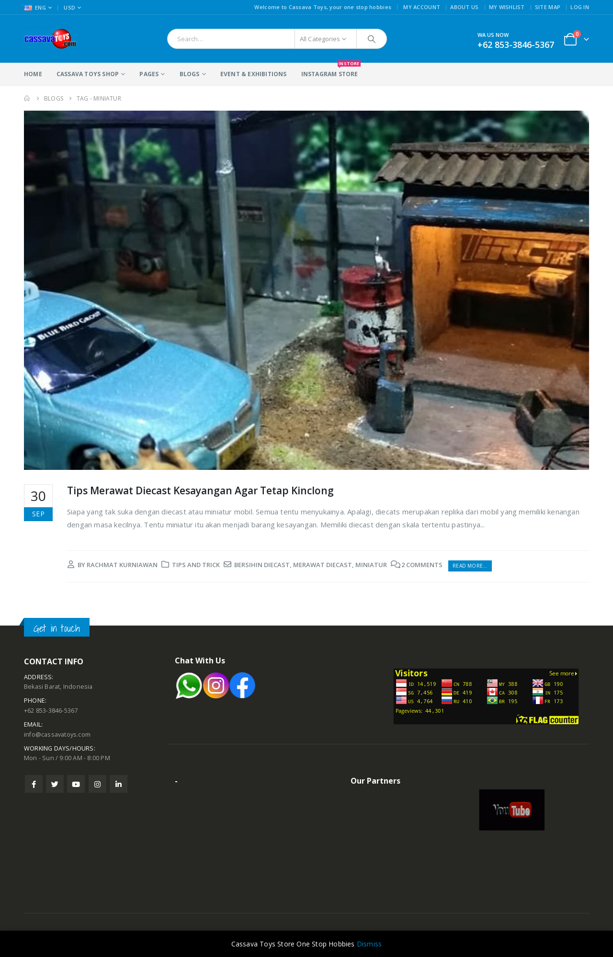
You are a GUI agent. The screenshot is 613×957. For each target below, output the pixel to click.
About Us (464, 7)
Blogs (190, 74)
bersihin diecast (262, 564)
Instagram (97, 784)
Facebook (34, 784)
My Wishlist (507, 7)
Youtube (76, 784)
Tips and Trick (196, 564)
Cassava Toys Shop (88, 74)
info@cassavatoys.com (57, 734)
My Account (421, 7)
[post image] (306, 290)
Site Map (547, 7)
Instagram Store (329, 70)
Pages (149, 74)
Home (33, 74)
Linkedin (118, 784)
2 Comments (422, 564)
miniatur (371, 564)
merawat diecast (322, 564)
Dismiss (369, 943)
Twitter (55, 784)
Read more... (470, 565)
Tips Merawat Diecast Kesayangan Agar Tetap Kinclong (200, 490)
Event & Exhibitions (253, 74)
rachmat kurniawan (122, 564)
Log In (579, 7)
